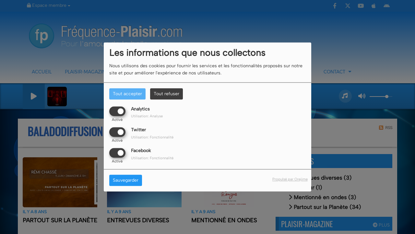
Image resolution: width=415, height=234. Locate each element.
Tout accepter (127, 94)
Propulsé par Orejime (290, 179)
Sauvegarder (125, 180)
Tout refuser (166, 94)
